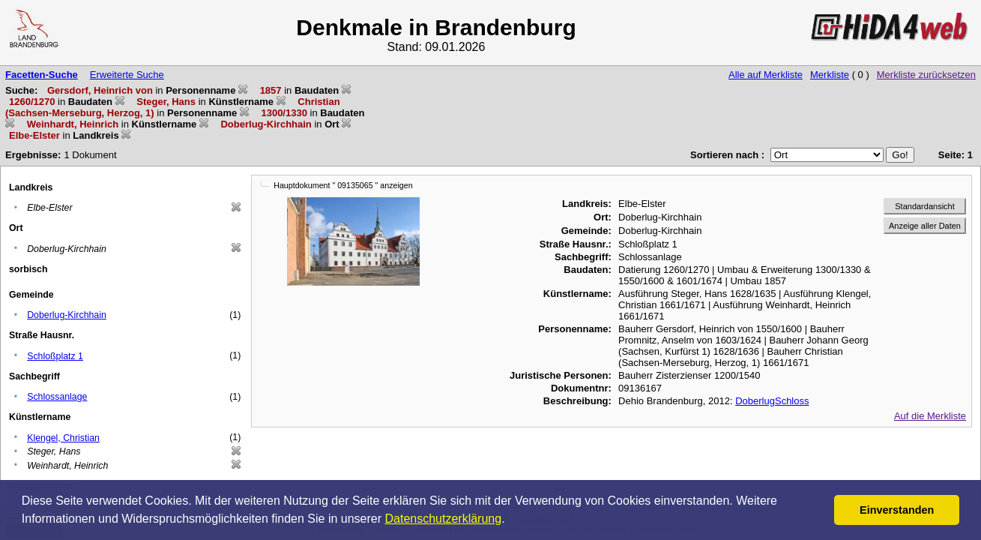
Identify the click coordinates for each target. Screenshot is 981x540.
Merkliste (829, 74)
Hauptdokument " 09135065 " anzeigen (343, 185)
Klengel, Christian (63, 438)
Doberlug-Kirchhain (66, 315)
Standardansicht (925, 206)
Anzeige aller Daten (925, 225)
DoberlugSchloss (772, 400)
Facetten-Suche (41, 74)
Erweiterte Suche (127, 74)
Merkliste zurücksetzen (926, 74)
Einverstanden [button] (897, 510)
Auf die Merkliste (930, 416)
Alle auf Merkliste (765, 74)
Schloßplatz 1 (55, 356)
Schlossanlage (57, 397)
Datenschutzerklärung (443, 518)
